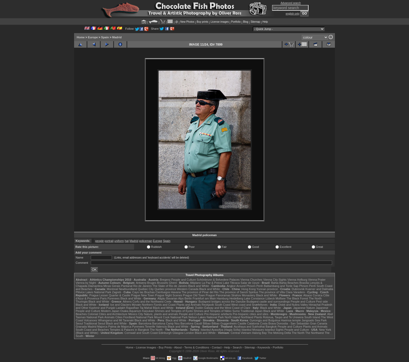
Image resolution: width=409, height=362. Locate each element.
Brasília (304, 282)
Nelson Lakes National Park (206, 317)
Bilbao (207, 323)
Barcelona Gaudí (191, 323)
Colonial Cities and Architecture (108, 314)
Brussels (162, 282)
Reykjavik (208, 304)
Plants (258, 317)
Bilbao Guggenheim (224, 323)
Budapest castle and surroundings (268, 301)
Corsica (317, 295)
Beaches (81, 314)
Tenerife (150, 326)
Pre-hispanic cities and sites (250, 314)
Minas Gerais (111, 285)
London (189, 332)
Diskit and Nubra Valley (293, 304)
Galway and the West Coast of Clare (227, 307)
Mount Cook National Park (171, 317)
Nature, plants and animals (161, 314)
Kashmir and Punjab (102, 307)
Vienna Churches (251, 279)
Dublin (199, 307)
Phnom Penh (307, 285)
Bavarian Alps (175, 298)
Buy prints (202, 21)
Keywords (263, 347)
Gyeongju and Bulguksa (265, 320)
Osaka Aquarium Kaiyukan (137, 310)
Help (265, 21)
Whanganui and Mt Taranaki (116, 320)
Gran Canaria (318, 323)
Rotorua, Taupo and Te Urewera (283, 317)
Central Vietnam (241, 332)
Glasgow (178, 332)
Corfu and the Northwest (148, 301)
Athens (127, 301)
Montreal (112, 289)
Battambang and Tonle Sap (281, 285)
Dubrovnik (298, 289)
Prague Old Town (194, 295)
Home (81, 37)
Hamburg (222, 298)
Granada (81, 326)
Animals (109, 317)
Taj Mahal (146, 307)
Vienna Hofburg (297, 279)
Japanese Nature (304, 307)
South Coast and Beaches (92, 329)
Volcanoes (90, 320)
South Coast (223, 304)
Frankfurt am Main (204, 298)
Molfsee (281, 298)
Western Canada (187, 289)
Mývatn (136, 304)
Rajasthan (132, 307)
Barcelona (145, 323)
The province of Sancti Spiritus (238, 292)
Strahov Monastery (243, 295)
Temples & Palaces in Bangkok (129, 329)
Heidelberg (236, 298)
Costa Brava (268, 323)
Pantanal (126, 285)
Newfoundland (128, 289)
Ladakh (120, 307)
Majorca (102, 326)
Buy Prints (165, 347)
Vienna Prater (317, 279)
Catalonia (253, 323)
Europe (93, 37)
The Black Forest (297, 298)
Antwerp (141, 282)
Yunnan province (267, 289)
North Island (232, 317)
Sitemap (255, 21)
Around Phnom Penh (249, 285)
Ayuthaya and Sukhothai (249, 326)
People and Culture (183, 279)
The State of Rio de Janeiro (170, 285)
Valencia (161, 326)
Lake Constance (254, 298)
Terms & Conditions (196, 347)
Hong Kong (248, 289)
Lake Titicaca (231, 282)
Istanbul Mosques (253, 329)
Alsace (307, 295)
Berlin (188, 298)
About (178, 347)
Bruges (151, 282)
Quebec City (146, 289)
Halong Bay (259, 332)
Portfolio (236, 21)
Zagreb (116, 292)
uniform (119, 240)
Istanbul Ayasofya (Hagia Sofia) (220, 329)
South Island (312, 317)
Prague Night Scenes (168, 295)
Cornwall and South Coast (141, 332)
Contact (217, 347)
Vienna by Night (86, 282)
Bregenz (165, 279)
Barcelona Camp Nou (166, 323)
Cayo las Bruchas (143, 292)
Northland (247, 317)
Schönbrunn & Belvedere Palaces (218, 279)
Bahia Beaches (289, 282)
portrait (109, 240)
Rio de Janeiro (142, 285)
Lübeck (270, 298)
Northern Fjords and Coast (159, 304)
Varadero (299, 292)
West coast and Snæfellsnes (249, 304)
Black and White (198, 285)
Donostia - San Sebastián (293, 323)
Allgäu (161, 298)
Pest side (322, 301)
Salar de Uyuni (249, 282)
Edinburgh (165, 332)
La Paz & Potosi (212, 282)
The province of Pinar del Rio (200, 292)
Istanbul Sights (274, 329)
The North (315, 298)
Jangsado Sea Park (314, 320)
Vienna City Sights (275, 279)
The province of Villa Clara (276, 292)
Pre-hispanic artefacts (218, 314)
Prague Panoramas (218, 295)
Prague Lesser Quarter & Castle (109, 295)
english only (292, 13)
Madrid (117, 37)
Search (237, 347)
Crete (167, 301)
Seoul (79, 323)
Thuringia (82, 301)
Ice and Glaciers (120, 304)
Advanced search (291, 3)
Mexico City (135, 314)
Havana (176, 292)
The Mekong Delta (279, 332)
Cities (119, 317)
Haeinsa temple (291, 320)
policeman (145, 240)
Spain (105, 37)
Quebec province (165, 289)
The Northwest (314, 332)
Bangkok (271, 326)
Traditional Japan (251, 310)
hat (127, 240)
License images (220, 21)
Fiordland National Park (138, 317)
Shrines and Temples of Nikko (212, 310)
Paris (103, 298)
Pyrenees (113, 298)
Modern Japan (110, 310)
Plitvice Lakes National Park (93, 292)
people (99, 240)
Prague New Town (142, 295)
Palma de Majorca (119, 326)
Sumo (236, 310)
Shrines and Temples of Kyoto (174, 310)
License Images (146, 347)
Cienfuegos (162, 292)
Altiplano (195, 282)
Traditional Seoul (94, 323)
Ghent (173, 282)
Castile (242, 323)
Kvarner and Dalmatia (319, 289)
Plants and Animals (188, 304)
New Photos (187, 21)
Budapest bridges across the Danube (222, 301)
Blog (245, 21)
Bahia (275, 282)
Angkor (231, 285)
